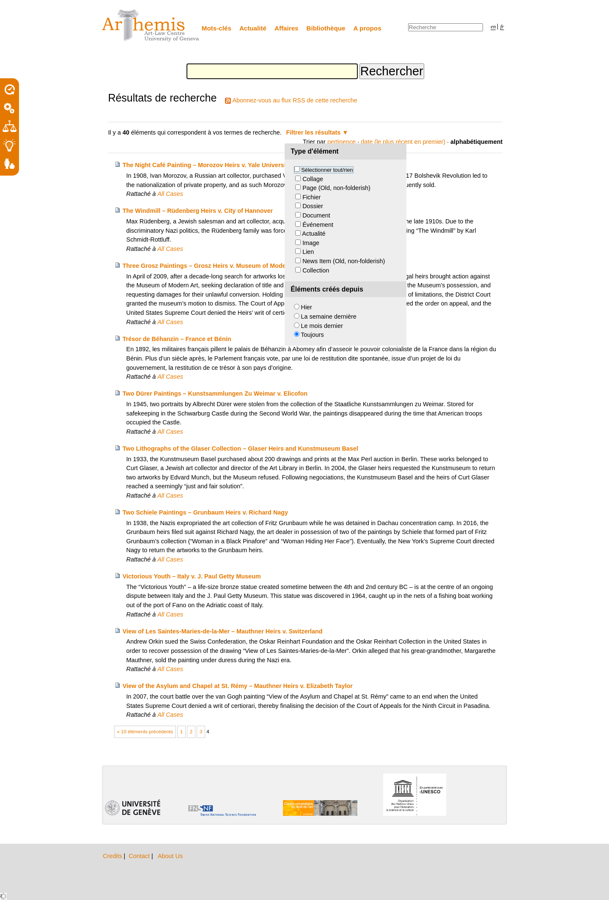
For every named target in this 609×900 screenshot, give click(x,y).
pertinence (341, 141)
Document (316, 215)
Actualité (252, 28)
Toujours (312, 334)
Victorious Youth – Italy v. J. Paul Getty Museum (192, 576)
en (493, 27)
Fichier (311, 197)
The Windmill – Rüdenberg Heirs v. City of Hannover (198, 210)
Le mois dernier (322, 325)
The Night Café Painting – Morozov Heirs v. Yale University (207, 165)
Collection (315, 270)
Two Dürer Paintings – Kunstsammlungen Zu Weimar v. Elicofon (215, 393)
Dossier (312, 206)
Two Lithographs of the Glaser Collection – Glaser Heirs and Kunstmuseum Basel (240, 448)
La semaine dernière (329, 316)
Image (310, 242)
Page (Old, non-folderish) (336, 187)
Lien (308, 251)
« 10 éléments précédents (145, 731)
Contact (140, 856)
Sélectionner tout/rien (327, 170)
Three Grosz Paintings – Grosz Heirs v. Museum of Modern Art (212, 265)
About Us (170, 856)
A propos (367, 28)
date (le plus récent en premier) (403, 141)
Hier (306, 307)
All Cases (170, 193)
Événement (317, 224)
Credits (113, 856)
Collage (312, 179)
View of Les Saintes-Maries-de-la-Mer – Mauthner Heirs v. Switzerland (223, 631)
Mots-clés (216, 28)
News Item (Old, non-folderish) (343, 261)
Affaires (286, 28)
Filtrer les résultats (313, 132)
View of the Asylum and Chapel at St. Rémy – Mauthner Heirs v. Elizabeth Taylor (238, 686)
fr (502, 27)
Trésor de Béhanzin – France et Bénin (177, 339)
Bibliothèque (326, 28)
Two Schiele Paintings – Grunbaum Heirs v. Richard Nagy (205, 512)
